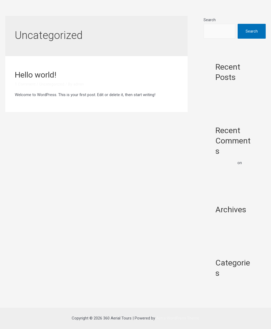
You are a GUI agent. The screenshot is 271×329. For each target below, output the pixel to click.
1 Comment (25, 84)
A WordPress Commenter (226, 160)
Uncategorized (51, 84)
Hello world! (35, 74)
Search (210, 19)
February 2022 (227, 218)
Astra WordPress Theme (177, 318)
